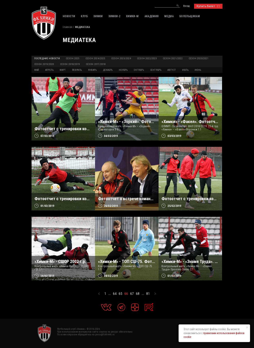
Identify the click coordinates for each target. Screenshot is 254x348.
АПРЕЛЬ (49, 70)
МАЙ (36, 70)
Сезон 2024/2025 (95, 58)
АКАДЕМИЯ (151, 16)
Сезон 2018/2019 (70, 64)
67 (132, 293)
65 (120, 293)
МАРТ (63, 70)
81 (148, 293)
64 (114, 293)
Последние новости (47, 58)
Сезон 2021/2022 (173, 58)
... (109, 293)
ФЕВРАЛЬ (77, 70)
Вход (186, 6)
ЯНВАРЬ (92, 70)
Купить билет (208, 6)
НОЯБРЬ (123, 70)
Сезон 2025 (72, 58)
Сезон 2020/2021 (198, 58)
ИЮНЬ (198, 70)
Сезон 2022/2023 (147, 58)
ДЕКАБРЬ (108, 70)
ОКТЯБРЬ (139, 70)
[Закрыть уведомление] (247, 327)
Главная (67, 27)
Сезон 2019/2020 (44, 64)
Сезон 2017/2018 (96, 64)
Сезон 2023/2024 (121, 58)
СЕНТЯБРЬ (156, 70)
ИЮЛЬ (185, 70)
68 (138, 293)
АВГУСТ (171, 70)
